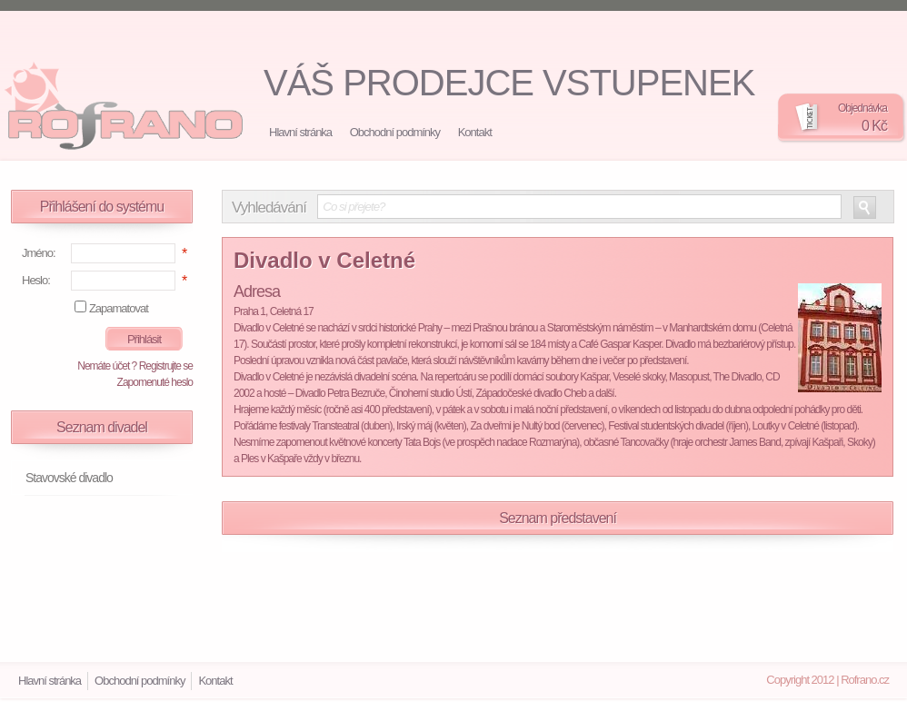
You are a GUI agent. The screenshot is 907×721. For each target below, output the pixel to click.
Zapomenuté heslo (155, 382)
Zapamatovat (118, 308)
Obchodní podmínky (395, 132)
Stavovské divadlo (69, 477)
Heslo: (36, 280)
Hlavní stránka (300, 132)
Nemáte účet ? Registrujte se (135, 366)
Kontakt (475, 132)
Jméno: (38, 253)
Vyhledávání (269, 208)
